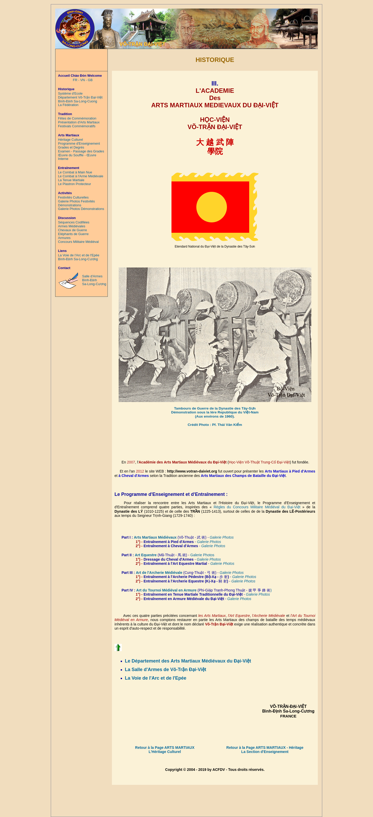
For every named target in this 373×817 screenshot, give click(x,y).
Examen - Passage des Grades (81, 151)
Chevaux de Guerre (72, 230)
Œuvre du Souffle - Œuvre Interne (77, 157)
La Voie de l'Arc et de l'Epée (155, 678)
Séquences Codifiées (73, 222)
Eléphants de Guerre (73, 234)
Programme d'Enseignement (79, 143)
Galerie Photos (213, 546)
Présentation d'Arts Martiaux (78, 122)
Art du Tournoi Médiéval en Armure (166, 590)
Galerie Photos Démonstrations (81, 209)
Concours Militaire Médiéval (78, 242)
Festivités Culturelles (73, 197)
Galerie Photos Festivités (76, 201)
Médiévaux (167, 537)
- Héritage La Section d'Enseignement (272, 749)
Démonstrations (69, 205)
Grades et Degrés (71, 147)
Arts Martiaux (146, 537)
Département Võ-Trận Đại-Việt (80, 97)
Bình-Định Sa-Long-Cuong (77, 101)
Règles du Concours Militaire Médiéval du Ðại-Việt (257, 507)
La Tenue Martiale (71, 180)
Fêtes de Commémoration (77, 118)
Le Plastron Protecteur (74, 184)
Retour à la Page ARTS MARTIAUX (256, 747)
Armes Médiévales (71, 226)
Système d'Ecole (70, 93)
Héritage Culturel (70, 140)
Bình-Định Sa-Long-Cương (78, 259)
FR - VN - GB (82, 80)
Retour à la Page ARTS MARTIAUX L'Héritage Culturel (165, 749)
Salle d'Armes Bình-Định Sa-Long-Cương (94, 280)
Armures (64, 238)
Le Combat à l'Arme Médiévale (80, 176)
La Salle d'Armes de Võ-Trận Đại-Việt (165, 669)
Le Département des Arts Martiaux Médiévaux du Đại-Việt (188, 661)
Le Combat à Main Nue (75, 172)
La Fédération (68, 105)
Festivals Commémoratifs (76, 126)
